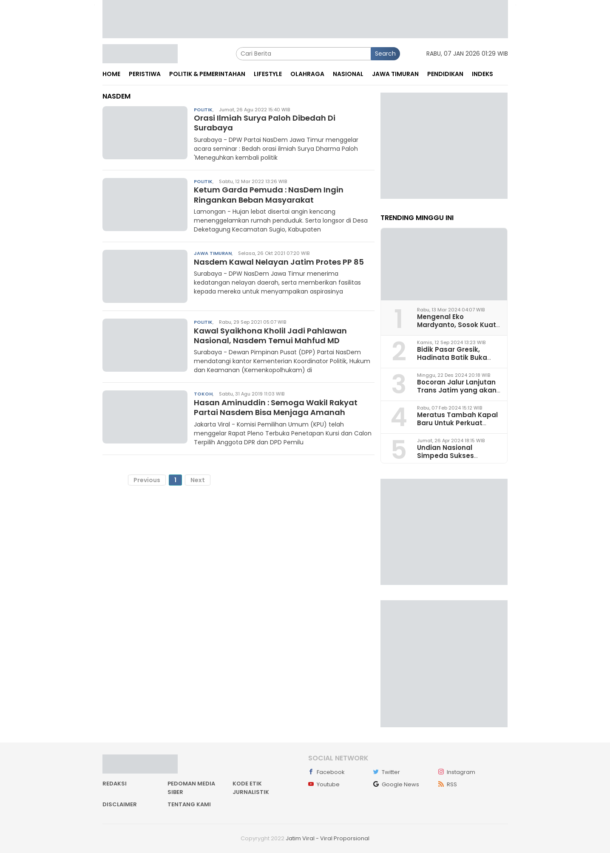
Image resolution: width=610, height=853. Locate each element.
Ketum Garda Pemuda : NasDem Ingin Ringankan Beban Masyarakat (268, 194)
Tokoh (203, 393)
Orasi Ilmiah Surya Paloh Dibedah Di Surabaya (264, 123)
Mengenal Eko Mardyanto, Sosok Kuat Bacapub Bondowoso (456, 324)
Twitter (386, 772)
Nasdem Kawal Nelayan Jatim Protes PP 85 (279, 262)
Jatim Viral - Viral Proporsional (327, 838)
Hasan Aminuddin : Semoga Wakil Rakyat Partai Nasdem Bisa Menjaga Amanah (275, 407)
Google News (396, 784)
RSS (447, 784)
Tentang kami (189, 804)
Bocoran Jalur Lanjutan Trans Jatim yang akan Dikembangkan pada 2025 (457, 394)
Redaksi (114, 784)
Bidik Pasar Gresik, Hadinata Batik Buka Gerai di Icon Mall (452, 357)
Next (197, 480)
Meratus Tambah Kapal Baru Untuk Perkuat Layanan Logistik (457, 422)
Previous (146, 480)
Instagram (456, 772)
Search (385, 53)
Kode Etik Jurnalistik (251, 788)
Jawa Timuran (213, 253)
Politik (203, 109)
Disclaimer (119, 804)
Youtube (324, 784)
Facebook (326, 772)
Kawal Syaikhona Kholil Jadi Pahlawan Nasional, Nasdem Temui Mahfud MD (270, 335)
